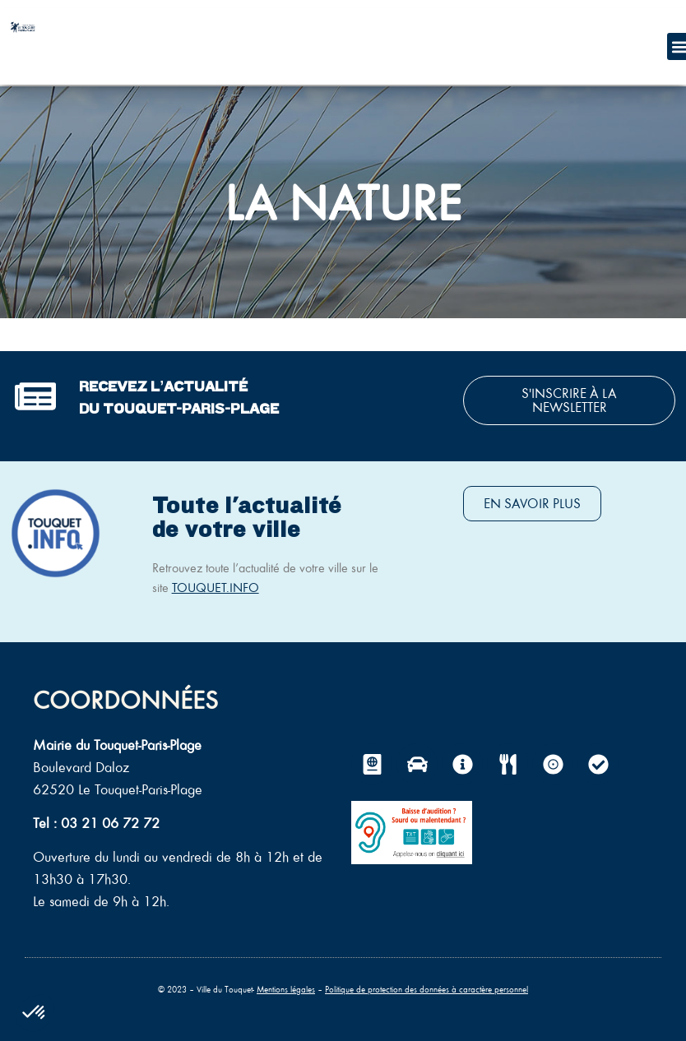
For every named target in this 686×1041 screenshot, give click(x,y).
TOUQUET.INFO (215, 587)
